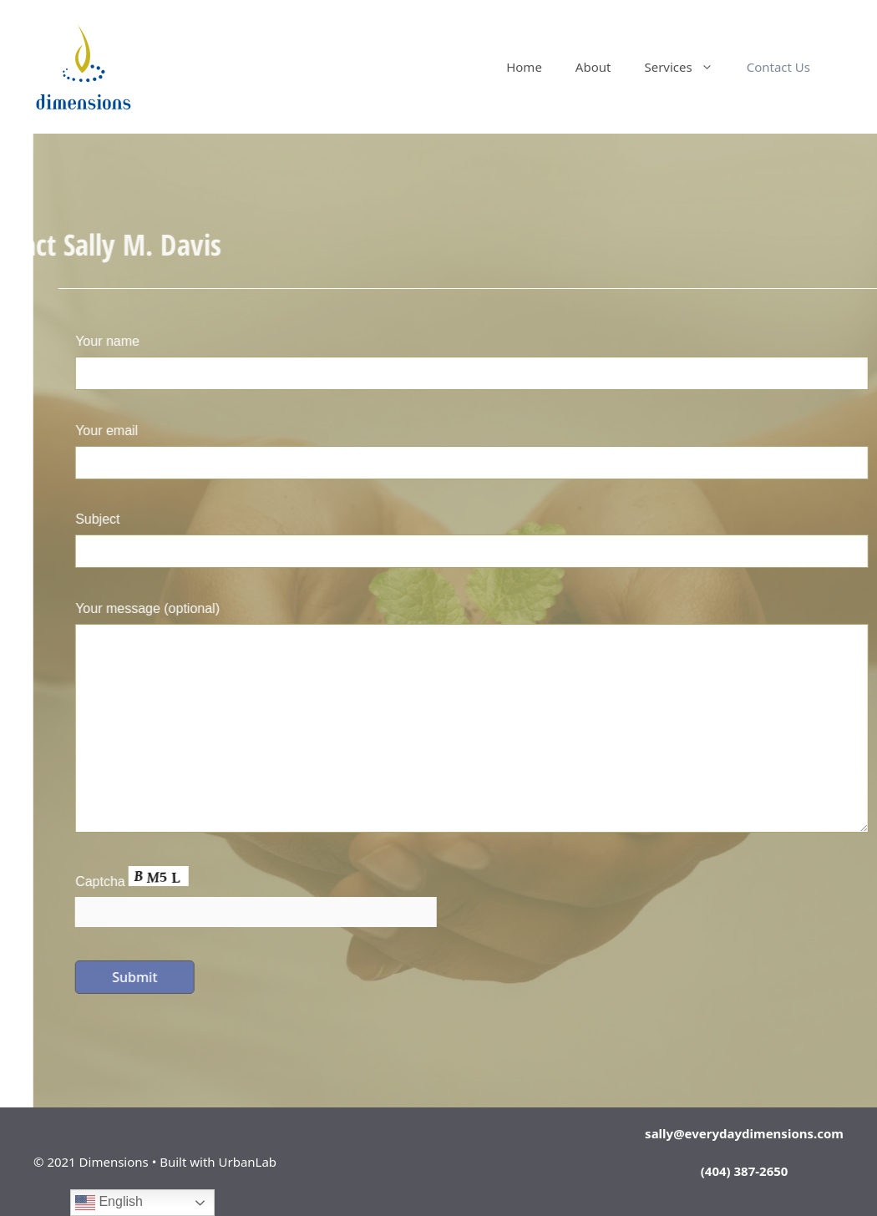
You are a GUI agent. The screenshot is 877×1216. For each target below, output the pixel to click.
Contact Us (778, 66)
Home (524, 66)
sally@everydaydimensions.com (744, 1133)
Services (686, 67)
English (109, 1203)
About (593, 66)
